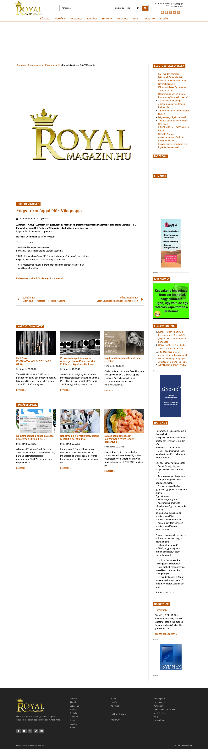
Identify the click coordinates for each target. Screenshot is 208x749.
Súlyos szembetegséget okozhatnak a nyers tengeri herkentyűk (119, 438)
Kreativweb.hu (186, 745)
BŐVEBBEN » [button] (21, 390)
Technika (107, 18)
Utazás (114, 702)
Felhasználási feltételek (164, 709)
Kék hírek (115, 706)
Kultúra (92, 18)
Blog (155, 717)
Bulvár (164, 18)
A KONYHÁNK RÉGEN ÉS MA (172, 365)
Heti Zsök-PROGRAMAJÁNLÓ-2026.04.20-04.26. (34, 361)
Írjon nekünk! (159, 720)
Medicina (122, 18)
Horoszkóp (161, 610)
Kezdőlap (21, 65)
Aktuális (60, 18)
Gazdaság (76, 18)
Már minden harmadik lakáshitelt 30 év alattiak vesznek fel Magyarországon (172, 77)
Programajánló (35, 65)
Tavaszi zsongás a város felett (173, 120)
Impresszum (159, 702)
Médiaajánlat (159, 698)
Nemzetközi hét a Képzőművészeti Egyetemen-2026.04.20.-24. (35, 437)
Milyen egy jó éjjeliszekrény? (172, 117)
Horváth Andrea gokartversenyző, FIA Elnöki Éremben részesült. (171, 137)
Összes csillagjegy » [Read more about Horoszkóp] (166, 634)
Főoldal (45, 18)
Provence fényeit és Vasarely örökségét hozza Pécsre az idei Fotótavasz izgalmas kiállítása (77, 361)
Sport (136, 18)
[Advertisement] (104, 42)
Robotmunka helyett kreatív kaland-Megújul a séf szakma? (80, 437)
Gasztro (150, 18)
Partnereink (158, 706)
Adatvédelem (159, 713)
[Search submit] (145, 8)
